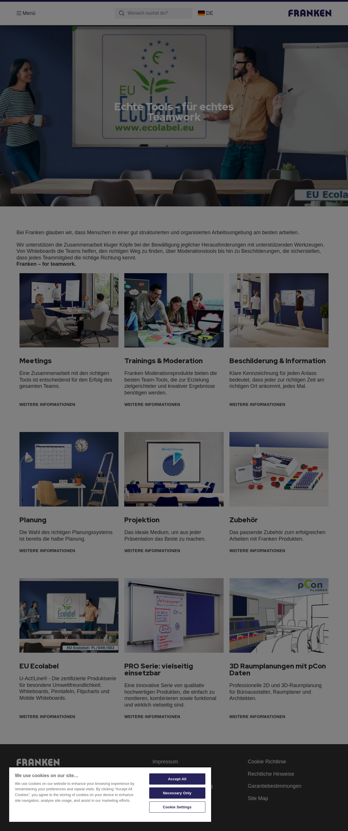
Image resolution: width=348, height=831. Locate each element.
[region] (110, 794)
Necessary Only (177, 793)
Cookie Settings (177, 807)
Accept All (177, 779)
